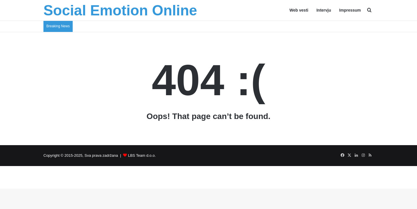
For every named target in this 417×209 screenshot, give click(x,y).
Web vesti (299, 10)
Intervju (324, 10)
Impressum (350, 10)
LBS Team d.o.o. (142, 155)
